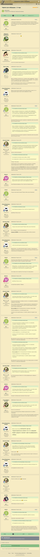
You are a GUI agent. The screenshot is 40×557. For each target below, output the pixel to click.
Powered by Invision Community (20, 555)
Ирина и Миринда (6, 50)
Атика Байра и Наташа (6, 400)
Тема (13, 553)
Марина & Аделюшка (6, 34)
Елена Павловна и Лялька (6, 89)
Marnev (6, 174)
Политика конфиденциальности (20, 553)
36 (6, 28)
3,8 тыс (6, 59)
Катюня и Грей (6, 140)
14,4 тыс (5, 149)
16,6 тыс (6, 75)
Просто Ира (6, 66)
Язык (9, 553)
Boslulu (6, 495)
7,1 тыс (6, 98)
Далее (23, 15)
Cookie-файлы (29, 553)
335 (6, 504)
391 (6, 183)
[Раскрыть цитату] (12, 69)
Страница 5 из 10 (31, 15)
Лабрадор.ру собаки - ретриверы (22, 1)
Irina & (8, 10)
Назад (4, 15)
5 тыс (6, 410)
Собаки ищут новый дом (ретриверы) (17, 11)
